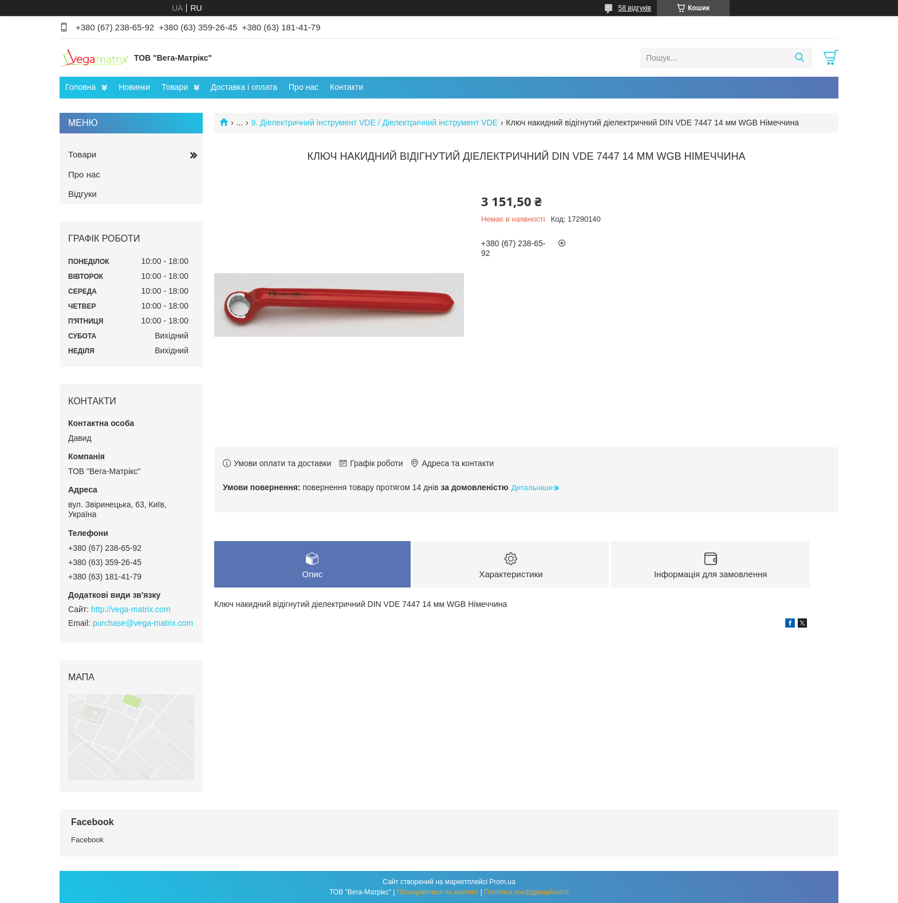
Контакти (346, 87)
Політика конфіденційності (526, 892)
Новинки (134, 87)
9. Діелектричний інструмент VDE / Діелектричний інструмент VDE (374, 122)
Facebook (87, 839)
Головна (80, 87)
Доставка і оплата (244, 87)
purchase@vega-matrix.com (143, 623)
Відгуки (82, 194)
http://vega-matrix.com (131, 609)
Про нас (303, 87)
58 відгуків (635, 8)
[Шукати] (799, 58)
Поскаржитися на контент (437, 892)
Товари (175, 87)
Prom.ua (502, 882)
